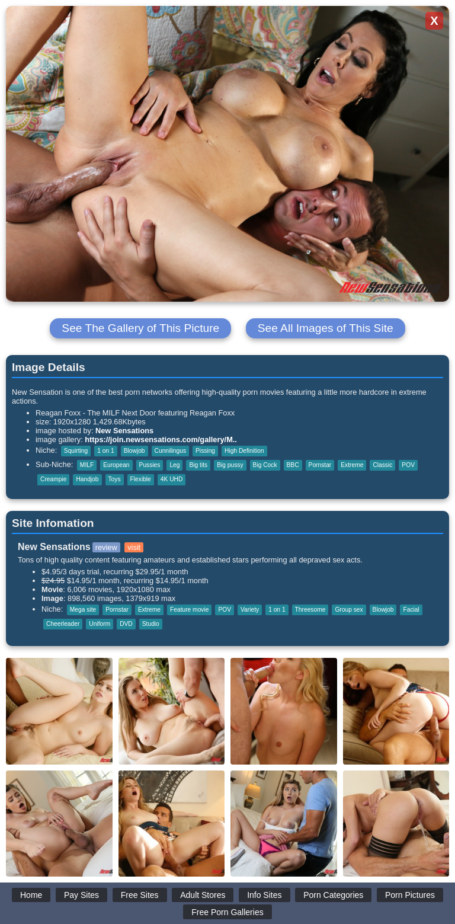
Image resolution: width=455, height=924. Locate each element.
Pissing (205, 450)
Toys (114, 479)
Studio (150, 624)
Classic (382, 465)
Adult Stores (202, 895)
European (116, 465)
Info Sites (264, 895)
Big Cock (265, 465)
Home (31, 895)
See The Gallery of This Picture (140, 328)
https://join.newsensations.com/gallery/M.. (161, 439)
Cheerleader (62, 624)
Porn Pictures (410, 895)
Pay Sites (81, 895)
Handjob (87, 479)
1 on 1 (105, 450)
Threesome (310, 609)
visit (133, 547)
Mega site (83, 609)
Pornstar (320, 465)
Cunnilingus (170, 450)
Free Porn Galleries (227, 912)
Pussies (150, 465)
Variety (250, 609)
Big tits (198, 465)
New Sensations (124, 430)
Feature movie (189, 609)
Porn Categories (333, 895)
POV (408, 465)
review (106, 547)
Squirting (76, 450)
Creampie (53, 479)
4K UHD (172, 479)
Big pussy (230, 465)
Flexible (140, 479)
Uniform (99, 624)
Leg (174, 465)
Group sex (349, 609)
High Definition (244, 450)
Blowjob (134, 450)
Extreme (352, 465)
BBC (293, 465)
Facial (411, 609)
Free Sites (140, 895)
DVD (126, 624)
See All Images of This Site (325, 328)
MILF (87, 465)
